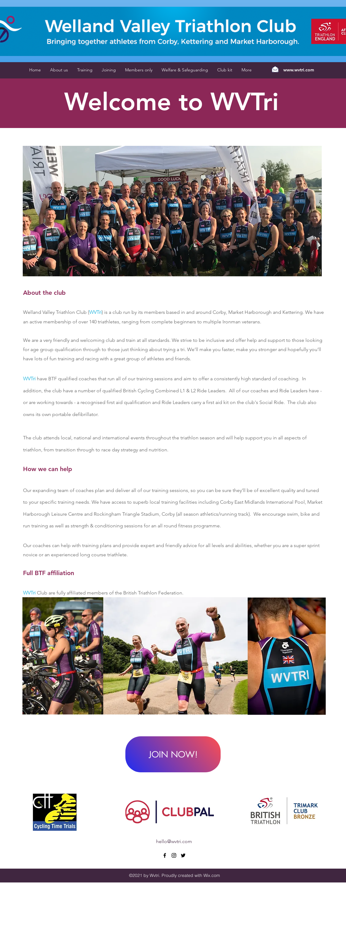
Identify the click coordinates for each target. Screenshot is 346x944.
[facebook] (165, 855)
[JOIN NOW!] (173, 754)
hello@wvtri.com (174, 841)
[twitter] (183, 855)
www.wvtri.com (298, 70)
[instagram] (174, 855)
